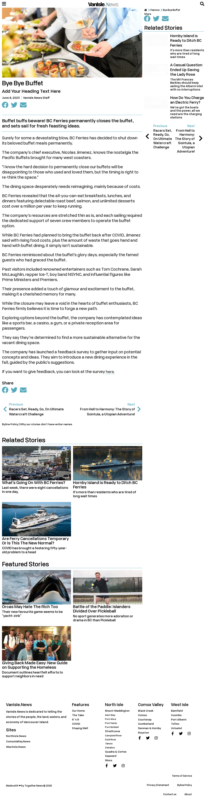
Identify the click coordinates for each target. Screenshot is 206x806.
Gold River (111, 740)
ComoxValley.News (19, 742)
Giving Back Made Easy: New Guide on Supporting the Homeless (35, 666)
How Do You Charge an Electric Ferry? (187, 100)
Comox (143, 716)
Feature (156, 10)
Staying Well (81, 729)
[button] (202, 4)
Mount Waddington (118, 711)
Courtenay (145, 720)
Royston (144, 733)
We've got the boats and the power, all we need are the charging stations (186, 112)
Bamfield (177, 711)
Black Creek (146, 711)
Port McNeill (112, 728)
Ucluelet (177, 729)
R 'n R (75, 720)
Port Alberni (179, 720)
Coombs (177, 716)
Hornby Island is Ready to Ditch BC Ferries (105, 486)
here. (110, 372)
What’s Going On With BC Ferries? (33, 483)
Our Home (79, 711)
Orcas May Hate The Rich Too (30, 607)
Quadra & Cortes (117, 752)
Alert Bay (110, 716)
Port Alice (110, 720)
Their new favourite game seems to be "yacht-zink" (32, 615)
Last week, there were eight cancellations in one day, (35, 490)
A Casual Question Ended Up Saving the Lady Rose (186, 69)
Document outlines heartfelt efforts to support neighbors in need (32, 675)
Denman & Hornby (151, 729)
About (188, 795)
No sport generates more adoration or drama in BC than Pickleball (103, 619)
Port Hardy (111, 724)
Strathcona (113, 732)
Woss (109, 761)
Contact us (169, 795)
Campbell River (114, 736)
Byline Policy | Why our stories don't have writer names (40, 425)
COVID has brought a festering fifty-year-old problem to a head (34, 551)
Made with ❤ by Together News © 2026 (29, 786)
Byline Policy (184, 786)
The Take (78, 716)
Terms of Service (182, 776)
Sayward (111, 757)
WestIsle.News (16, 748)
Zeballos (110, 748)
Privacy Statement (158, 786)
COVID (76, 725)
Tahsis (109, 744)
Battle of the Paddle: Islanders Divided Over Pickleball (101, 610)
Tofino (175, 725)
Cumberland (147, 725)
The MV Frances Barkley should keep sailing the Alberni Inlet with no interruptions (186, 84)
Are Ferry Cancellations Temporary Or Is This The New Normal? (35, 542)
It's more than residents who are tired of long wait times (104, 495)
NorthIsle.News (17, 737)
